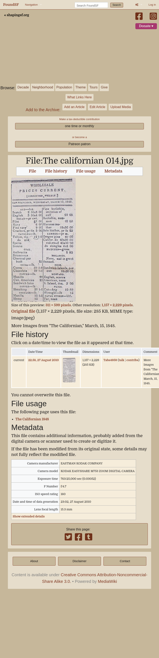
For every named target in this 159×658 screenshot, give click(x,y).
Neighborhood (42, 87)
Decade (23, 87)
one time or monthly (79, 126)
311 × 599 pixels (58, 305)
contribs (132, 360)
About (34, 561)
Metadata (113, 171)
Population (64, 87)
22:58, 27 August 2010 (43, 360)
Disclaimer (79, 561)
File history (56, 171)
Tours (93, 87)
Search (117, 4)
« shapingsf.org (16, 15)
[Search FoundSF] (91, 5)
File (32, 171)
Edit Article (97, 107)
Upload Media (120, 107)
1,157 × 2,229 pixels (117, 305)
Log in (152, 4)
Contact (125, 561)
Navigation (31, 4)
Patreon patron (80, 144)
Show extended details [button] (29, 516)
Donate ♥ (146, 26)
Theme (80, 87)
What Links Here (79, 97)
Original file (23, 311)
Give (104, 87)
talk (121, 360)
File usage (86, 171)
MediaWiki (107, 581)
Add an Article (74, 107)
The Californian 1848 (32, 419)
